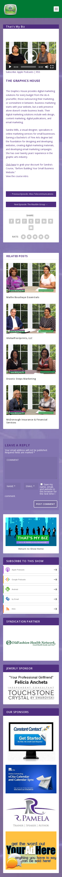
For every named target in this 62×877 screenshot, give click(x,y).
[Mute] (46, 66)
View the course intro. (17, 176)
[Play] (10, 66)
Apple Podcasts (25, 72)
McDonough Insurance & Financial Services (26, 421)
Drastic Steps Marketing (21, 378)
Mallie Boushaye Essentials (22, 297)
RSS (38, 72)
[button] (31, 56)
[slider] (28, 67)
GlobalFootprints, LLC (19, 338)
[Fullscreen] (52, 66)
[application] (31, 56)
